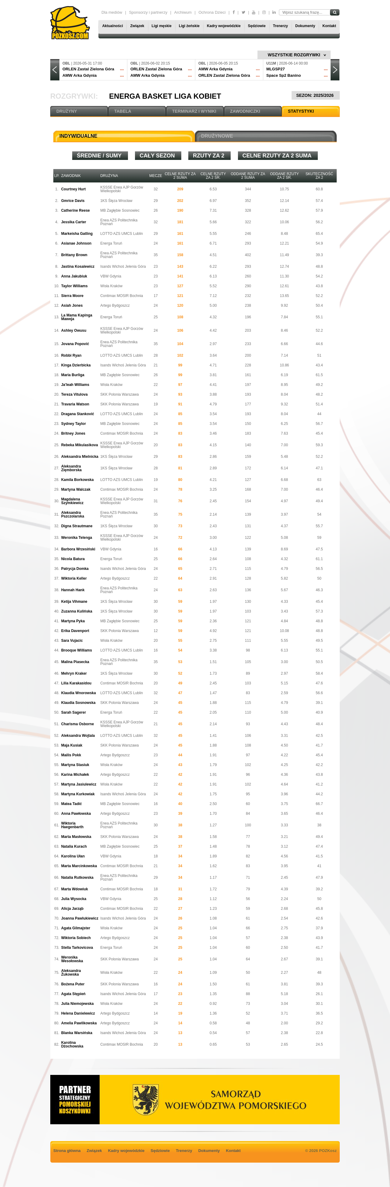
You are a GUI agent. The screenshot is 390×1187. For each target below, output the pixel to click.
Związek (137, 26)
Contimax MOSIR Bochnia (121, 296)
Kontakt (329, 26)
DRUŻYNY (66, 111)
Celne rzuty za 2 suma (278, 156)
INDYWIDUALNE (78, 136)
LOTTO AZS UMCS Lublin (121, 233)
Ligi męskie (162, 26)
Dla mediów (111, 12)
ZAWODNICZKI (245, 111)
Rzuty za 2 (209, 156)
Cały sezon (158, 156)
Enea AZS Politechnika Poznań (118, 222)
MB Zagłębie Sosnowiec (120, 210)
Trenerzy (280, 26)
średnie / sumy (100, 156)
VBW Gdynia (110, 276)
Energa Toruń (111, 243)
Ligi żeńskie (189, 26)
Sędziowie (257, 26)
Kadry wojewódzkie (224, 26)
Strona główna (67, 1150)
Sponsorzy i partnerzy (148, 12)
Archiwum (183, 12)
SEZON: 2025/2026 (315, 95)
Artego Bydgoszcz (115, 305)
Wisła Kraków (111, 286)
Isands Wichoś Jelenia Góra (123, 266)
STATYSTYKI (301, 111)
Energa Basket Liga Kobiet (165, 96)
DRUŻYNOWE (217, 136)
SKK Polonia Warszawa (119, 394)
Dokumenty (305, 26)
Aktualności (112, 26)
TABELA (122, 111)
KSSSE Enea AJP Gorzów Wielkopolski (121, 189)
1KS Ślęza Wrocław (116, 201)
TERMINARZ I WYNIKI (194, 111)
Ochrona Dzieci (211, 12)
